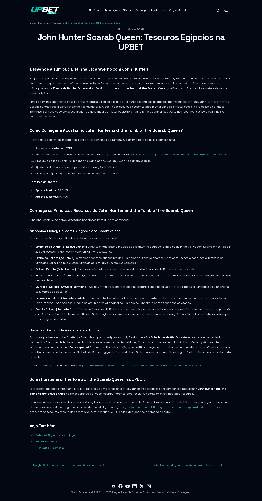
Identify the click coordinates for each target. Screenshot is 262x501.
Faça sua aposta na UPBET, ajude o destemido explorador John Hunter (169, 407)
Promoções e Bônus (118, 10)
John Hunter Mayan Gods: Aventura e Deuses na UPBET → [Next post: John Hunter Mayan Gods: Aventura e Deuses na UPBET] (192, 465)
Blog (40, 22)
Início (33, 22)
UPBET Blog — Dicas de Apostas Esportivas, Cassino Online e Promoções (147, 492)
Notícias (94, 10)
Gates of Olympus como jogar (55, 435)
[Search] (218, 10)
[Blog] (45, 10)
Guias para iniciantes (150, 10)
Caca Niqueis (53, 22)
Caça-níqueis (178, 10)
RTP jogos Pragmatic (49, 448)
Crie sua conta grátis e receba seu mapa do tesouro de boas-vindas (180, 154)
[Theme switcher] (226, 10)
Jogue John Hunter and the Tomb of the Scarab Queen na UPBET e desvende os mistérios (140, 365)
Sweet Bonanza (46, 441)
